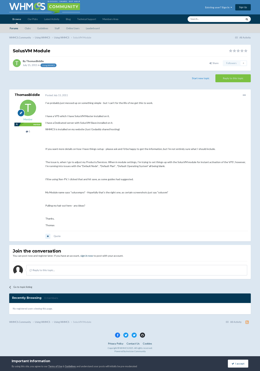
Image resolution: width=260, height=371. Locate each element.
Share (213, 63)
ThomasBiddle (35, 61)
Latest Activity (51, 19)
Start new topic (200, 78)
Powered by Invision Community (130, 351)
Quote (57, 236)
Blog (68, 19)
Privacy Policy (115, 343)
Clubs (28, 28)
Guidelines (42, 28)
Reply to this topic (233, 78)
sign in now (86, 255)
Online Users (72, 28)
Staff (57, 28)
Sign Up (243, 7)
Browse (16, 21)
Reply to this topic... (42, 270)
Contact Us (133, 343)
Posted (56, 95)
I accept (238, 363)
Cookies (147, 343)
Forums (14, 28)
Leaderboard (93, 28)
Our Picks (33, 19)
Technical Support (86, 19)
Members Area (110, 19)
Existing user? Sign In (218, 7)
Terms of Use (55, 366)
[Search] (207, 19)
